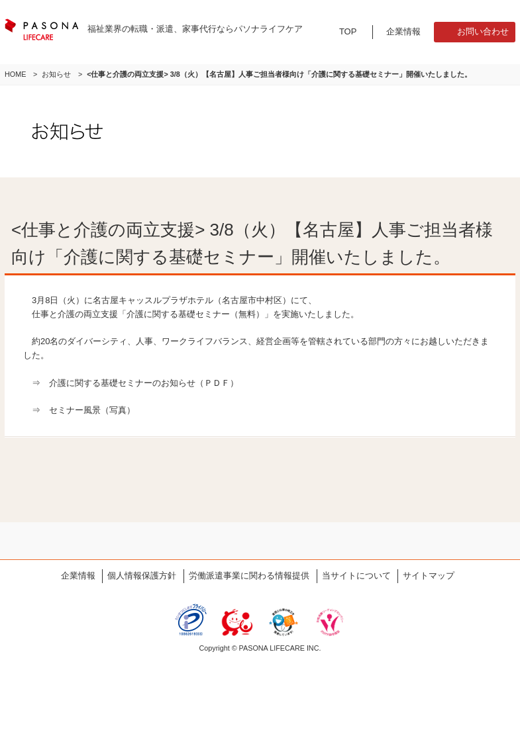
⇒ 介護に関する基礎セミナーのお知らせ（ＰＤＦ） (135, 383)
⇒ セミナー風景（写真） (83, 410)
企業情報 (403, 31)
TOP (348, 31)
